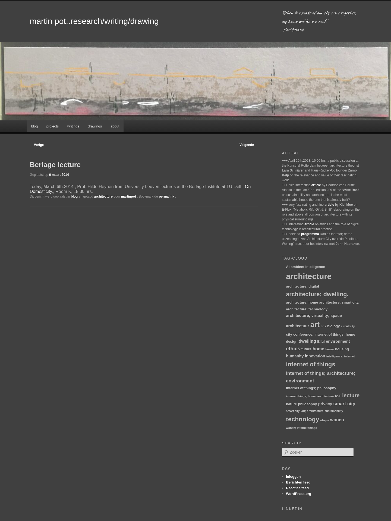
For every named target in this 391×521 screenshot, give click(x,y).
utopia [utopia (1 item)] (324, 420)
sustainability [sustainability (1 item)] (333, 411)
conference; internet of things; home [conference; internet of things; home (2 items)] (324, 334)
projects (52, 126)
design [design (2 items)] (291, 341)
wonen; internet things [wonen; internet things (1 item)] (301, 427)
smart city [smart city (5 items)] (344, 403)
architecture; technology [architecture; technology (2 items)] (306, 309)
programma (310, 234)
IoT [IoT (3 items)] (338, 396)
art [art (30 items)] (315, 325)
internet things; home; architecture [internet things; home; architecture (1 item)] (310, 396)
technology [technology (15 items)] (302, 419)
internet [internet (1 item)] (349, 356)
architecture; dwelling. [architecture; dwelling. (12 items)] (317, 294)
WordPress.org (298, 494)
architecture (103, 196)
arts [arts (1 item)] (323, 326)
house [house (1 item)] (329, 349)
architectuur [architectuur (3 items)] (297, 326)
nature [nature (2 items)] (291, 404)
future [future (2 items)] (306, 349)
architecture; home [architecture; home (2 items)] (302, 302)
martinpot (129, 196)
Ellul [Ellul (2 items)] (321, 341)
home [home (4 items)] (318, 348)
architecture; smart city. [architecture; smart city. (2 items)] (339, 302)
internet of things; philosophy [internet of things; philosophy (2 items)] (311, 388)
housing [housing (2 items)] (342, 349)
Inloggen (293, 477)
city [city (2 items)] (289, 334)
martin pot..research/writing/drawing (94, 21)
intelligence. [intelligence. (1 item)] (334, 356)
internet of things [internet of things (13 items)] (310, 364)
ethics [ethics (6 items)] (293, 348)
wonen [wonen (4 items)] (337, 419)
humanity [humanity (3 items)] (295, 356)
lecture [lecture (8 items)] (351, 395)
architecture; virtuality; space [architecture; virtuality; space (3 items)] (314, 315)
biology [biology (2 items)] (333, 326)
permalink (167, 196)
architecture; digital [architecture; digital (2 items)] (302, 286)
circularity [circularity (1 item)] (348, 326)
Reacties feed (297, 488)
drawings (95, 126)
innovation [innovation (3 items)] (315, 356)
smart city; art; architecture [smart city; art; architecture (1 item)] (304, 411)
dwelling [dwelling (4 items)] (307, 341)
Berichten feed (298, 482)
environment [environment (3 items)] (338, 341)
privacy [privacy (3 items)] (325, 404)
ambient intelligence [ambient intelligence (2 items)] (308, 267)
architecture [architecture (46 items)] (309, 276)
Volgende (248, 145)
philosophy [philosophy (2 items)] (307, 404)
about (115, 126)
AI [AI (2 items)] (287, 267)
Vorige (37, 145)
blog (34, 126)
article (316, 185)
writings (73, 126)
